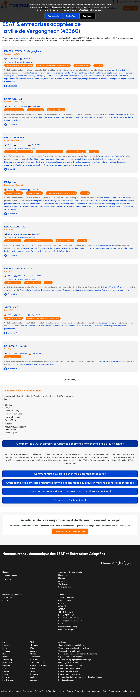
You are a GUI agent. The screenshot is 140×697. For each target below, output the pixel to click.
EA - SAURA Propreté (15, 346)
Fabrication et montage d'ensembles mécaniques (41, 290)
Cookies (84, 10)
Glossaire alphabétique (12, 594)
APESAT (61, 594)
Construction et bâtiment (56, 110)
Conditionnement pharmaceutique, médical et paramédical (55, 159)
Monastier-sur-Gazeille (15, 414)
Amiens (33, 677)
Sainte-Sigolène (11, 432)
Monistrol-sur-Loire (13, 417)
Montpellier (7, 662)
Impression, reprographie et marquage (49, 152)
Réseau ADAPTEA (66, 615)
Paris (4, 642)
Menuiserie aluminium (119, 290)
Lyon (4, 648)
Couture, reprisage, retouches (88, 290)
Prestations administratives (70, 665)
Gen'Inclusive (64, 584)
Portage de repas (36, 75)
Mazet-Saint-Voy (12, 410)
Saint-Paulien (10, 429)
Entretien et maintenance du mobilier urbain (83, 206)
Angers (33, 650)
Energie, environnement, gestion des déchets (61, 193)
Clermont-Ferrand (38, 665)
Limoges (34, 674)
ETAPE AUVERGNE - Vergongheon (23, 51)
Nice (4, 653)
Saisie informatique (52, 165)
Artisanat (48, 283)
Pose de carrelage (104, 200)
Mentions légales (94, 691)
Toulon (33, 642)
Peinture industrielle (24, 78)
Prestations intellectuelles (69, 668)
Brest (32, 668)
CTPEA (61, 603)
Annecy (33, 680)
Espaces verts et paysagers (14, 110)
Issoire (100, 245)
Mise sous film (68, 165)
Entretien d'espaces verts (41, 117)
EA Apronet (10, 182)
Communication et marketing (71, 645)
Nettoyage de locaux (98, 117)
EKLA (60, 623)
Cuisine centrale (79, 73)
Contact (5, 600)
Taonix (70, 691)
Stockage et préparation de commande (85, 75)
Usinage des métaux (28, 248)
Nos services (63, 575)
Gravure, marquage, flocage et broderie (81, 78)
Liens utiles (7, 597)
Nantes (5, 656)
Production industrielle (13, 241)
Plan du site (80, 691)
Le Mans (34, 659)
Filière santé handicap (67, 626)
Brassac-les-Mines (110, 114)
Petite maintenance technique (66, 117)
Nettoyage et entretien (82, 65)
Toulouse (6, 650)
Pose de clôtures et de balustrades (80, 200)
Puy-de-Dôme (125, 114)
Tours (32, 671)
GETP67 (61, 609)
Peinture (90, 203)
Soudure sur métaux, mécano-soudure (54, 248)
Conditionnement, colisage (56, 75)
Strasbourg (7, 659)
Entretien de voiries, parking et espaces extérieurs (41, 206)
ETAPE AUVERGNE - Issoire (19, 268)
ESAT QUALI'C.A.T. (14, 226)
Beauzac (8, 404)
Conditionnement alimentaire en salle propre (114, 248)
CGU (105, 691)
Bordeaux (6, 665)
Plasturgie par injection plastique (29, 165)
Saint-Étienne (8, 680)
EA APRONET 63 (13, 99)
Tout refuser (71, 16)
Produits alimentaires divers (32, 325)
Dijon (32, 648)
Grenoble (34, 645)
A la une (61, 581)
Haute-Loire (20, 38)
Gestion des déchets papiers (106, 203)
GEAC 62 (62, 606)
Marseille (6, 645)
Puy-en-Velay (10, 420)
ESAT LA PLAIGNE (14, 137)
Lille (4, 668)
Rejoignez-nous (65, 586)
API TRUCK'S (11, 307)
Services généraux (66, 680)
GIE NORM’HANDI (66, 612)
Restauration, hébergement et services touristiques (53, 65)
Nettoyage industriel (38, 200)
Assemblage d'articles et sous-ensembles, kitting (50, 73)
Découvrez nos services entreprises (70, 531)
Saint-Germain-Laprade (15, 426)
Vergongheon (109, 70)
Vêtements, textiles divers (45, 78)
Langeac (8, 407)
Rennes (5, 671)
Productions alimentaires (14, 318)
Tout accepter (54, 16)
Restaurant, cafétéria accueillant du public (63, 325)
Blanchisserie (23, 75)
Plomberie (84, 117)
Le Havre (6, 677)
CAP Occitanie (64, 600)
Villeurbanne (35, 656)
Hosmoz (61, 578)
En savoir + (12, 85)
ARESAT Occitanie (66, 597)
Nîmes (33, 653)
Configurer (87, 16)
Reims (5, 674)
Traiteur (60, 78)
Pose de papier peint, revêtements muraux (40, 203)
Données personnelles (118, 691)
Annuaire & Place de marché (70, 572)
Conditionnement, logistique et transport (19, 65)
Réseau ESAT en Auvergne (69, 617)
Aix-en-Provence (37, 662)
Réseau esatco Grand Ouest (70, 620)
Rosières (8, 423)
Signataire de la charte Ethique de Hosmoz (21, 62)
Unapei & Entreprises (67, 629)
